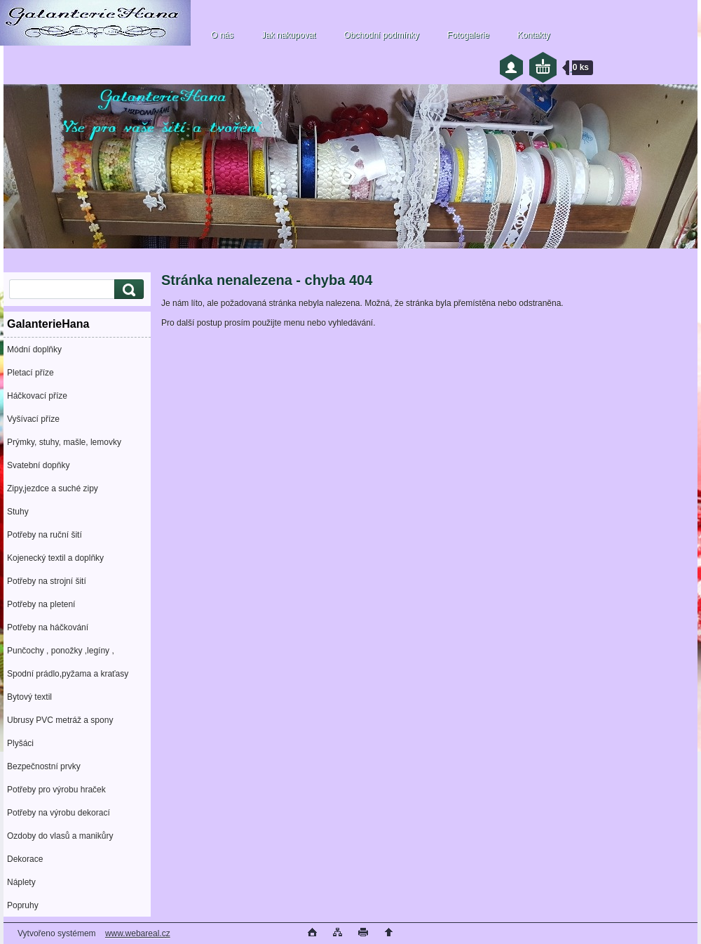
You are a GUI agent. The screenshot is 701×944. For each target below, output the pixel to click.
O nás (222, 35)
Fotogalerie (468, 35)
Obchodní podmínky (380, 35)
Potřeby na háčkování (47, 627)
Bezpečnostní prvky (44, 766)
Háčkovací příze (37, 396)
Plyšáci (20, 743)
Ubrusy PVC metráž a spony (60, 720)
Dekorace (25, 859)
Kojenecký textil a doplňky (55, 558)
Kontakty (533, 35)
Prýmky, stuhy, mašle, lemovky (64, 442)
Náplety (21, 882)
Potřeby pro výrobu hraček (56, 790)
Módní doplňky (34, 349)
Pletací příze (30, 373)
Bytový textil (29, 697)
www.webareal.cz (137, 933)
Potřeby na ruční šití (44, 535)
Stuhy (18, 512)
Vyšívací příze (33, 419)
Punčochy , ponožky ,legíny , (60, 651)
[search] (126, 289)
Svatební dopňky (38, 465)
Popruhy (23, 905)
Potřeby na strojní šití (46, 581)
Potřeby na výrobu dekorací (58, 813)
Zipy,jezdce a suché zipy (52, 488)
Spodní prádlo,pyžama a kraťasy (67, 674)
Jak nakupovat (288, 35)
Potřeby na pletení (41, 604)
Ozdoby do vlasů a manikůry (60, 836)
